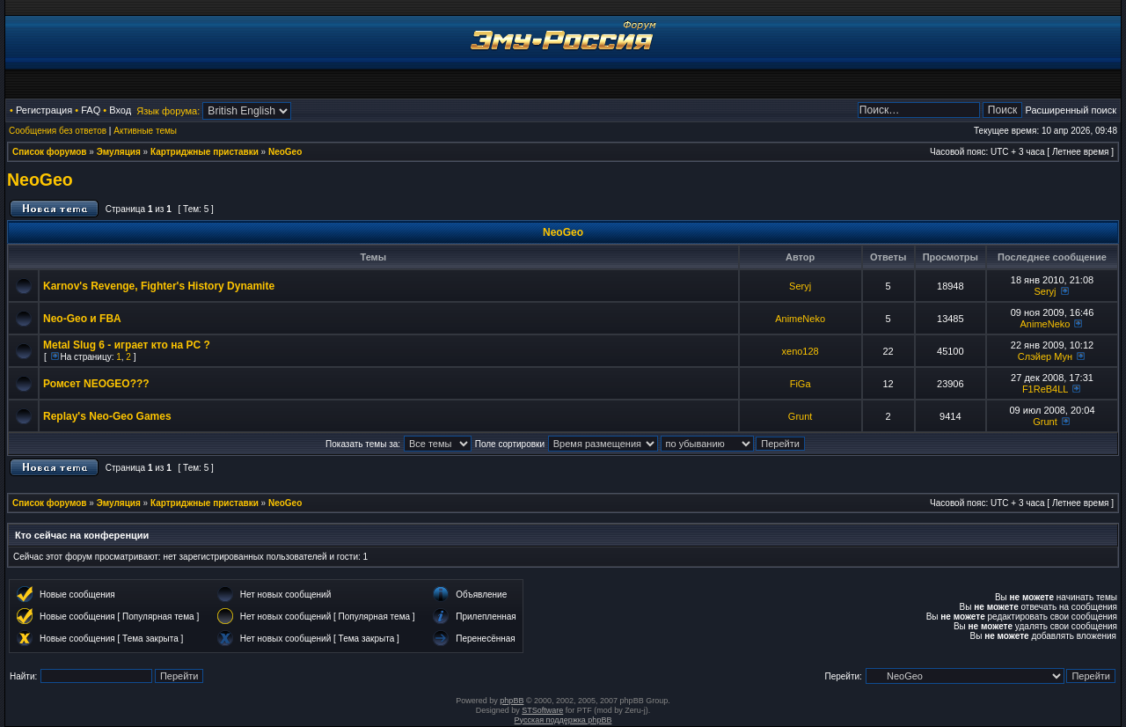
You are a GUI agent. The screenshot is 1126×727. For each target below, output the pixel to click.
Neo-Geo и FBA (82, 318)
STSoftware (542, 710)
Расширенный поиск (1070, 110)
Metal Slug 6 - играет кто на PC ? (126, 345)
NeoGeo (285, 152)
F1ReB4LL (1045, 389)
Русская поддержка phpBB (563, 720)
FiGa (800, 383)
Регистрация (44, 110)
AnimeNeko (800, 318)
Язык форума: (168, 111)
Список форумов (49, 152)
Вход (120, 110)
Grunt (800, 416)
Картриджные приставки (204, 152)
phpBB (511, 700)
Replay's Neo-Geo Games (107, 416)
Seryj (800, 286)
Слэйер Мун (1045, 356)
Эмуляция (119, 152)
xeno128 (800, 351)
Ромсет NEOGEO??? (96, 384)
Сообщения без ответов (57, 131)
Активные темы (145, 131)
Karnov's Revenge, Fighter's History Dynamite (158, 286)
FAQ (90, 110)
